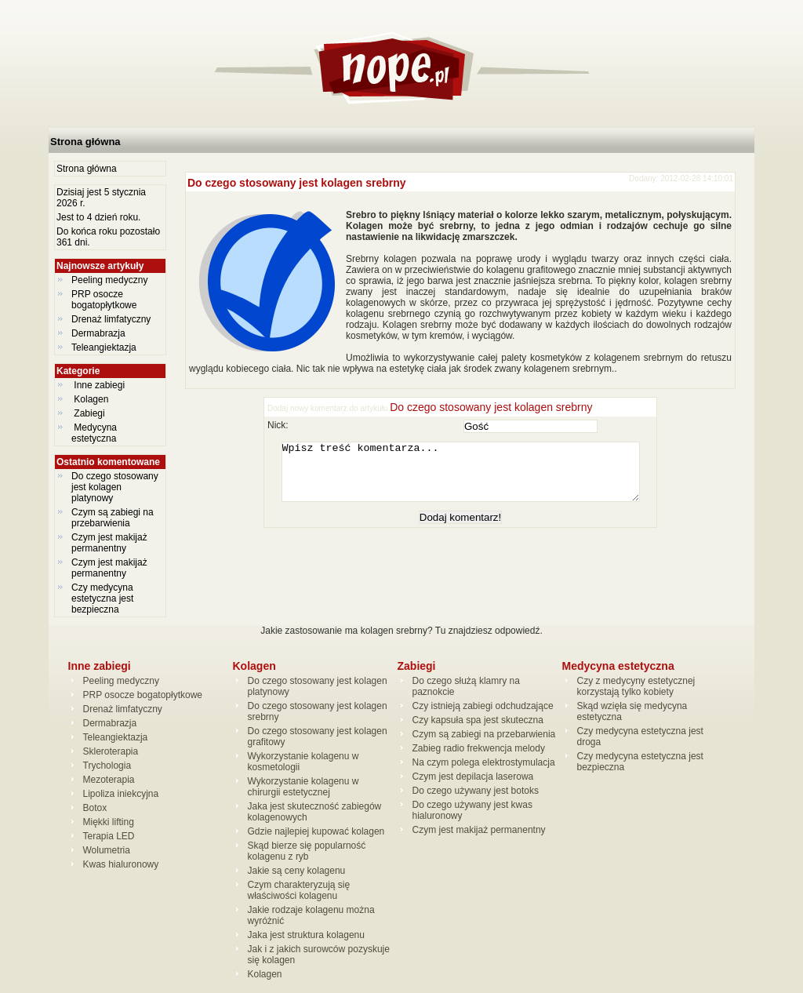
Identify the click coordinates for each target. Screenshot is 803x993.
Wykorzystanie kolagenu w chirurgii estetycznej (303, 787)
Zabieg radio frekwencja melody (478, 748)
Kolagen (91, 399)
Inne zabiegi (99, 385)
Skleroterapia (111, 751)
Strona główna (85, 141)
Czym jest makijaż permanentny (109, 543)
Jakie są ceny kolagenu (297, 870)
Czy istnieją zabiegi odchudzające (483, 705)
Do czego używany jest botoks (475, 790)
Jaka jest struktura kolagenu (306, 934)
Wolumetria (106, 850)
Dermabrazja (98, 333)
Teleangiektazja (103, 347)
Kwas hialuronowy (121, 864)
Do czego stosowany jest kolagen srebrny (296, 182)
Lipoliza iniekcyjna (121, 793)
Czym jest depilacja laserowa (473, 776)
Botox (95, 807)
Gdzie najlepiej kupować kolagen (316, 831)
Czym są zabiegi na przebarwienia (112, 518)
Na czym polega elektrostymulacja (483, 762)
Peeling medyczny (109, 280)
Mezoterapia (109, 779)
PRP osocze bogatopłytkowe (103, 300)
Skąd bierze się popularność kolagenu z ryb (307, 851)
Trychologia (107, 765)
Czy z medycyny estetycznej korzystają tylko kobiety (636, 686)
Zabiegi (89, 413)
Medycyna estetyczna (95, 433)
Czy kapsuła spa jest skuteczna (477, 720)
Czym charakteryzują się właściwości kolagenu (299, 890)
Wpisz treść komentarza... (468, 478)
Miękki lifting (108, 822)
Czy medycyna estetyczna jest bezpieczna (102, 598)
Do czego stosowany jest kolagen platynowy (114, 487)
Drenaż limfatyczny (111, 319)
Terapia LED (109, 836)
